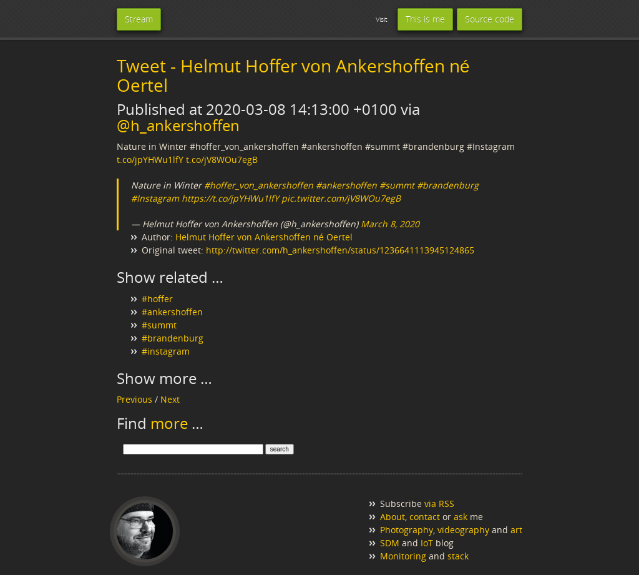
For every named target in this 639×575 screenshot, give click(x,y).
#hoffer (157, 299)
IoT (427, 543)
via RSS (439, 503)
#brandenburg (448, 185)
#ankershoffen (346, 185)
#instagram (166, 351)
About (392, 517)
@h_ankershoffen (178, 125)
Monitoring (403, 556)
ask (460, 517)
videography (463, 530)
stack (458, 556)
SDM (389, 543)
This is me (425, 19)
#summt (396, 185)
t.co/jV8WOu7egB (222, 159)
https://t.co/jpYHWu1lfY (230, 198)
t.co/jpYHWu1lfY (150, 159)
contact (424, 517)
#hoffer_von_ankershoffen (258, 185)
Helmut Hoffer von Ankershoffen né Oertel (264, 237)
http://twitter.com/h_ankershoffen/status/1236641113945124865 (340, 250)
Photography (406, 530)
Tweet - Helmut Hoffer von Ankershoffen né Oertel (293, 75)
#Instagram (155, 198)
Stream (139, 19)
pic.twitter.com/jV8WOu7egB (341, 198)
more (169, 423)
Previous (134, 399)
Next (170, 399)
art (516, 530)
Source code (489, 19)
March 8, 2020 (390, 224)
